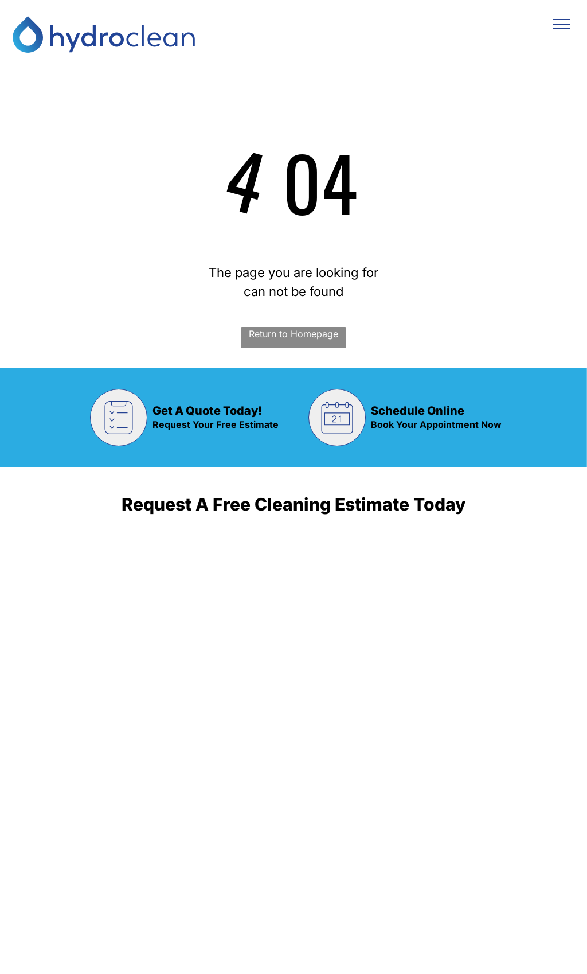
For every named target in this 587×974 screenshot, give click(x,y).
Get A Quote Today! (207, 411)
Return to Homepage (293, 334)
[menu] (562, 24)
